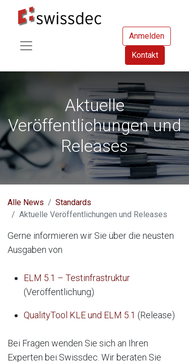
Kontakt (145, 55)
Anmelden (146, 36)
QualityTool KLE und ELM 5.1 (80, 315)
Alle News (26, 202)
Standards (73, 202)
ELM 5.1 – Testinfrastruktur (77, 278)
